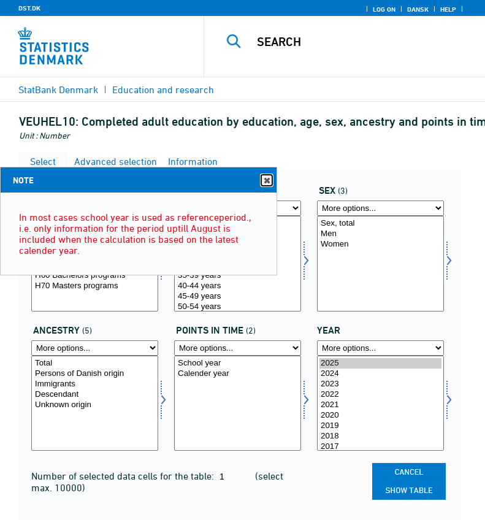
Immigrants (95, 384)
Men (380, 234)
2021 (380, 405)
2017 (380, 447)
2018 (380, 436)
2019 (380, 426)
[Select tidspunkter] (237, 403)
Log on (384, 9)
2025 (380, 363)
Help (448, 9)
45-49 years (238, 296)
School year (238, 363)
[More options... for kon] (380, 208)
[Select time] (380, 403)
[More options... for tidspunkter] (237, 348)
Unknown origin (95, 405)
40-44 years (238, 286)
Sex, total (380, 223)
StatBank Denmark (58, 89)
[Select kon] (380, 264)
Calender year (238, 374)
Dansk (418, 9)
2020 (380, 415)
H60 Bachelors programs (95, 275)
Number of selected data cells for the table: (123, 475)
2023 (380, 384)
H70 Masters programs (95, 286)
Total (95, 363)
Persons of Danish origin (95, 374)
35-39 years (238, 275)
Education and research (163, 89)
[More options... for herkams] (94, 348)
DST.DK (29, 8)
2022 (380, 394)
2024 (380, 374)
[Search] (363, 41)
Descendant (95, 394)
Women (380, 244)
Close (266, 180)
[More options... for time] (380, 348)
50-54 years (238, 307)
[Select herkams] (94, 403)
